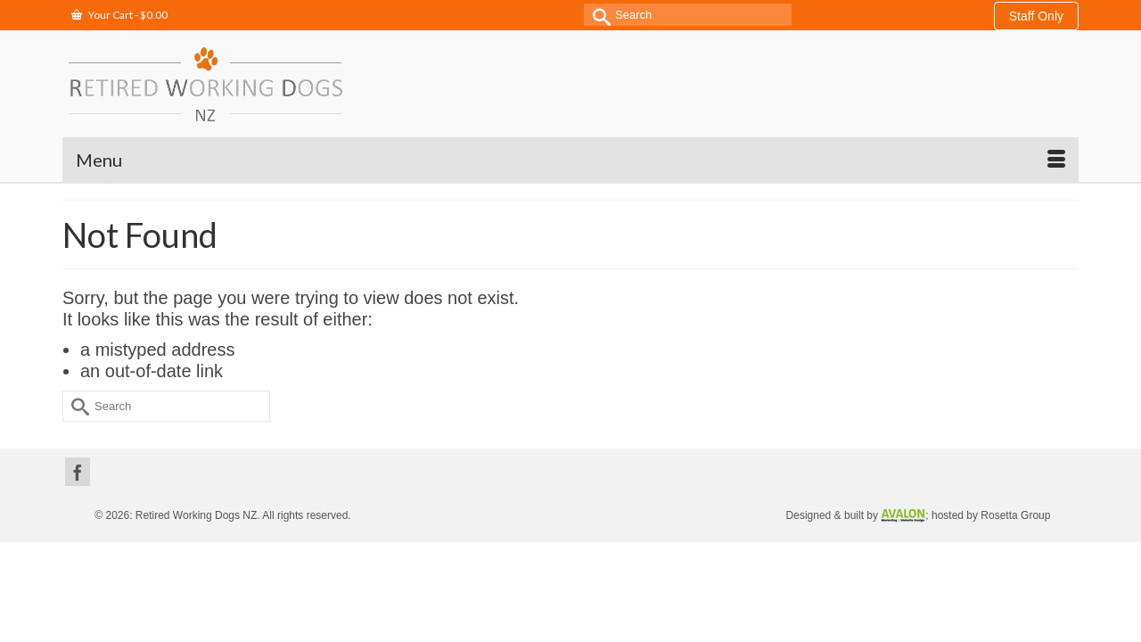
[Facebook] (77, 427)
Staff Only (1036, 16)
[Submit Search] (597, 15)
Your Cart (119, 14)
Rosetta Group (1015, 471)
